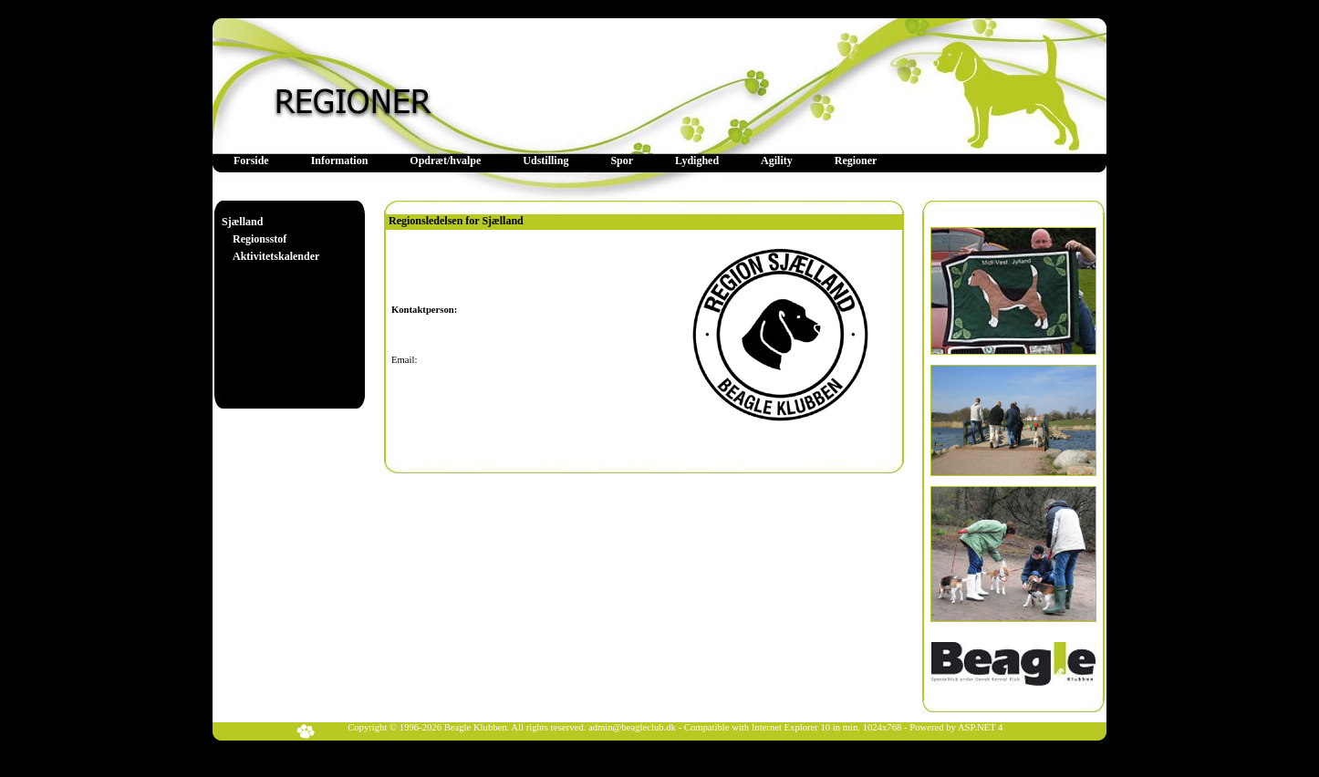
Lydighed (697, 160)
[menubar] (555, 161)
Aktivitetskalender (276, 256)
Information (340, 160)
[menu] (270, 239)
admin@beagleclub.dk (632, 727)
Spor (621, 160)
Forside (251, 160)
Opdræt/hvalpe (445, 160)
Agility (777, 160)
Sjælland (242, 221)
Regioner (856, 160)
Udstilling (545, 160)
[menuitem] (251, 161)
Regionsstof (259, 239)
